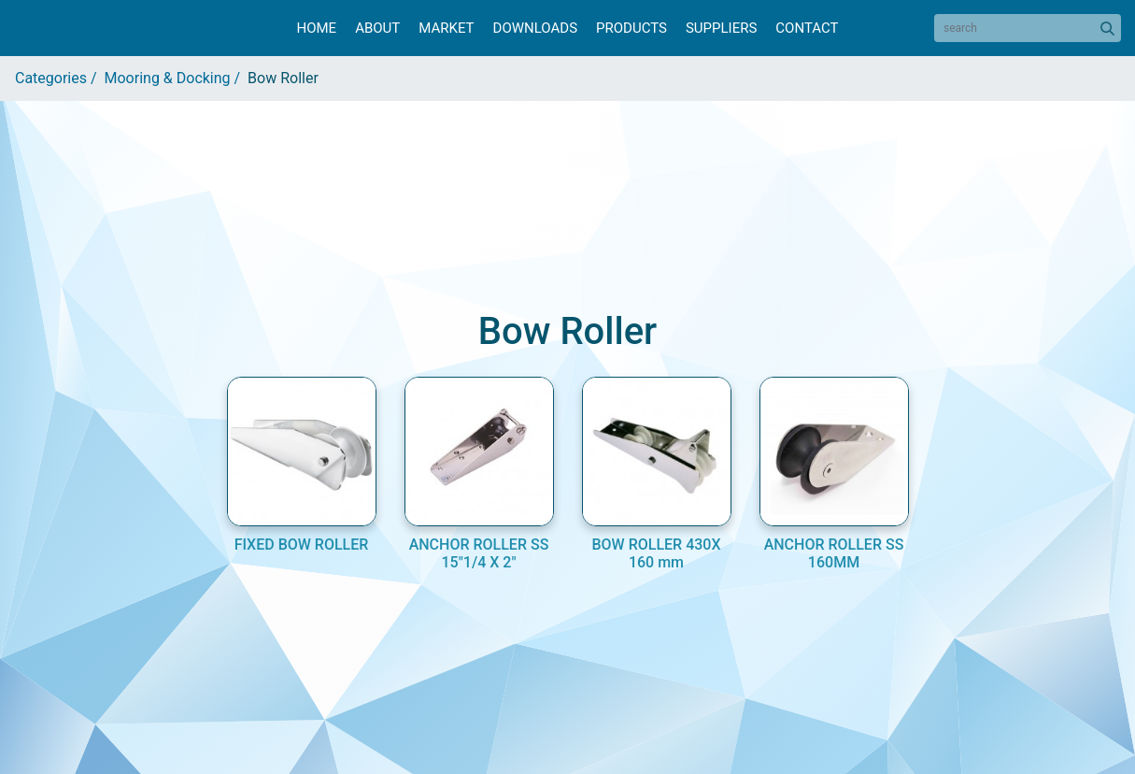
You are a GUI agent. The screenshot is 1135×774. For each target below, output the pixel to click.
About (377, 28)
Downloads (535, 28)
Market (446, 28)
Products (631, 28)
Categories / (60, 78)
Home (316, 28)
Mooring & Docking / (176, 78)
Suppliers (721, 28)
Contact (806, 28)
